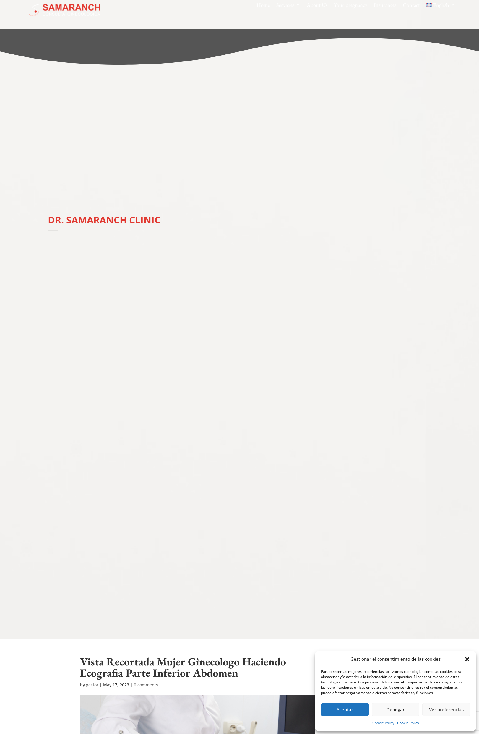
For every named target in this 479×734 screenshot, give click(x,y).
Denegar (396, 709)
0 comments (146, 685)
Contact (411, 4)
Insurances (385, 4)
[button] (467, 659)
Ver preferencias (446, 709)
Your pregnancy (350, 4)
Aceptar (345, 709)
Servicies (285, 4)
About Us (317, 4)
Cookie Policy (383, 722)
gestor (92, 685)
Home (263, 4)
